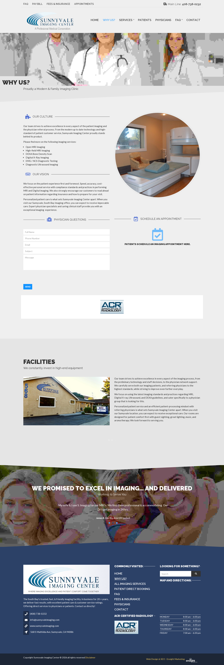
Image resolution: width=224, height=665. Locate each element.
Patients (144, 20)
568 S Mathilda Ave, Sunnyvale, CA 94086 (51, 631)
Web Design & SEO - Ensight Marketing (173, 659)
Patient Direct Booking (132, 589)
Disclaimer (90, 657)
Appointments (84, 3)
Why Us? (109, 20)
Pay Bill (37, 3)
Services (125, 20)
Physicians (163, 20)
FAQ (25, 3)
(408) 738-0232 (38, 613)
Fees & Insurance (58, 3)
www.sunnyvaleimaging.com (44, 625)
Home (95, 20)
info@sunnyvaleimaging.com (44, 619)
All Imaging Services (130, 583)
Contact (193, 20)
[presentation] (47, 277)
